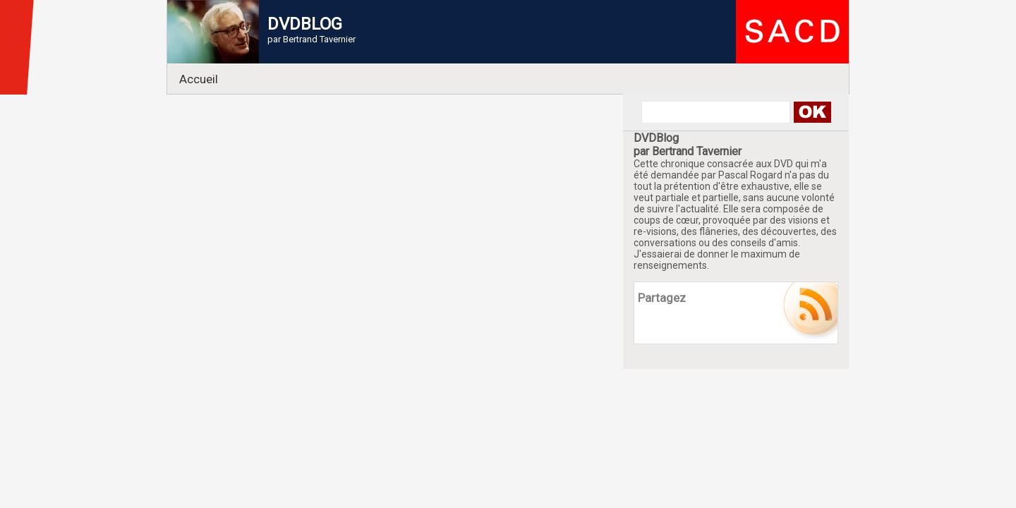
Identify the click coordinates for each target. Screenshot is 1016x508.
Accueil (198, 79)
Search (811, 112)
